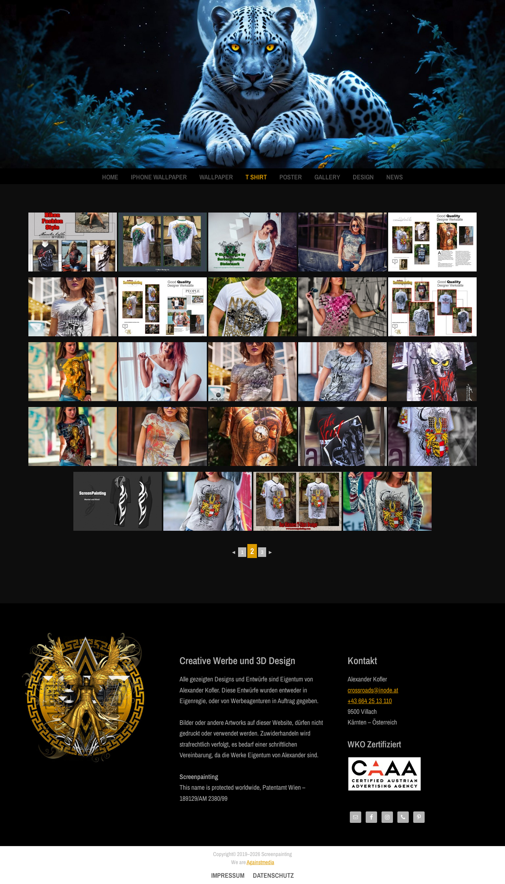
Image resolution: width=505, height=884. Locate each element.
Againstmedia (260, 862)
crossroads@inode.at (373, 690)
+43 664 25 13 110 (370, 700)
